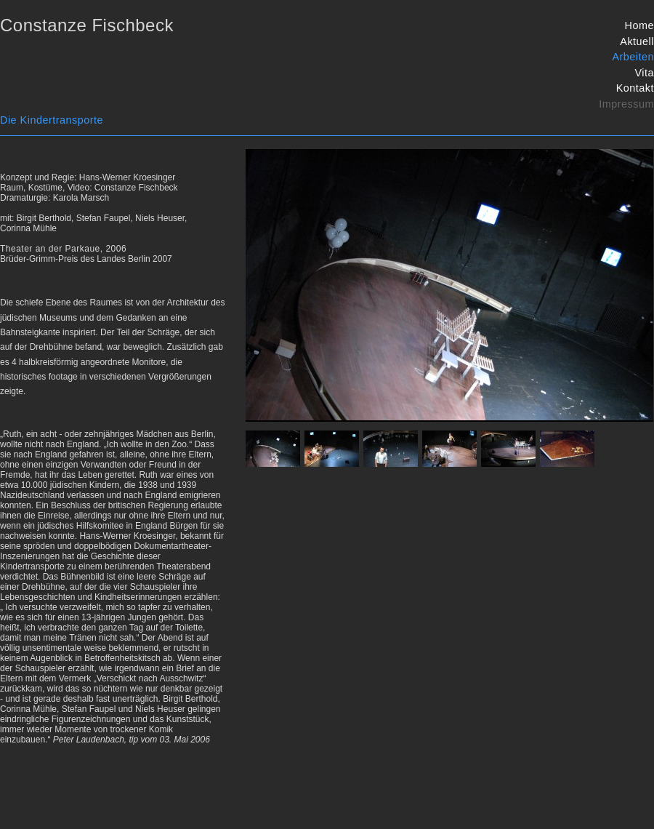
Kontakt (635, 88)
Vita (644, 73)
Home (639, 25)
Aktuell (637, 41)
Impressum (626, 104)
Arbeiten (633, 57)
